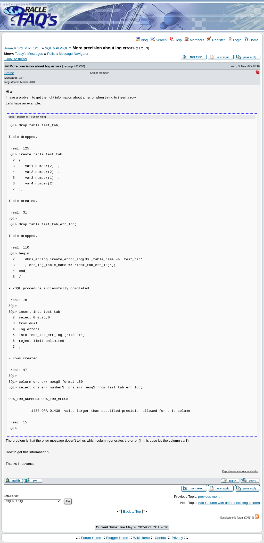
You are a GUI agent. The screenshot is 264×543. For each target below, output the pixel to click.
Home (251, 40)
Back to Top (132, 511)
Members (194, 40)
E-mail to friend (15, 59)
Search (159, 40)
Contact (161, 537)
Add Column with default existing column (229, 502)
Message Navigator (73, 54)
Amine (9, 73)
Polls (51, 54)
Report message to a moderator (240, 471)
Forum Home (91, 537)
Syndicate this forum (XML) (235, 517)
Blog (142, 40)
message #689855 (73, 66)
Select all (23, 117)
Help (176, 40)
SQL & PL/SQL (28, 48)
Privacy (177, 537)
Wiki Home (141, 537)
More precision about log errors (35, 66)
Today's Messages (29, 54)
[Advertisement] (162, 16)
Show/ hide (38, 117)
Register (216, 40)
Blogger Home (117, 537)
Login (234, 40)
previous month (209, 496)
